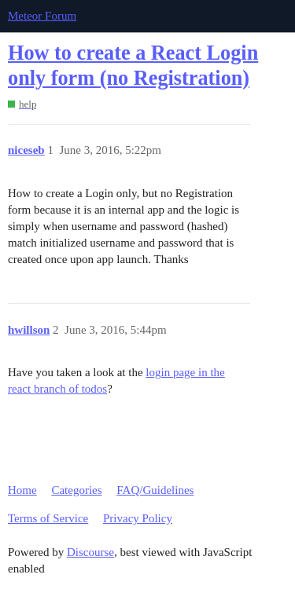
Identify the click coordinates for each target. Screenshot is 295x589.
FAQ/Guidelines (155, 490)
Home (22, 490)
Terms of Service (48, 518)
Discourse (90, 552)
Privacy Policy (137, 518)
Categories (76, 490)
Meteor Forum (42, 15)
